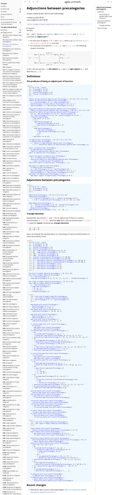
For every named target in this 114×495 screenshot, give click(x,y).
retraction (36, 402)
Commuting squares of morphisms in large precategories (11, 116)
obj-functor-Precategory (55, 104)
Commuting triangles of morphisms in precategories (11, 131)
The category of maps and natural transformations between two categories (12, 84)
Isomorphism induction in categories (12, 392)
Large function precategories (9, 429)
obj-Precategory (41, 102)
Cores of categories (10, 173)
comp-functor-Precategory (47, 250)
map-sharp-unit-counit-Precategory (44, 304)
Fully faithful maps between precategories (10, 315)
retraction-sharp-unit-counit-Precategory (47, 400)
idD (34, 255)
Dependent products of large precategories (11, 200)
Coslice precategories (11, 178)
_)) (68, 471)
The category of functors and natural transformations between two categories (11, 71)
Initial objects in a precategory (10, 387)
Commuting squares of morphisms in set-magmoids (11, 126)
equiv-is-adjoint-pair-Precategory (42, 148)
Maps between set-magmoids (10, 472)
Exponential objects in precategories (11, 270)
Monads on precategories (8, 479)
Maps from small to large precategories (11, 463)
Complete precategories (12, 144)
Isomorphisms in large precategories (11, 410)
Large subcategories (10, 435)
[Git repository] (108, 2)
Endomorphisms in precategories (10, 228)
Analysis (4, 30)
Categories (7, 67)
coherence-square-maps (39, 117)
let (31, 250)
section (35, 392)
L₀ (34, 263)
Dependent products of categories (11, 191)
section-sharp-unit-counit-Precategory (46, 391)
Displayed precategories (12, 211)
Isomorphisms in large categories (11, 406)
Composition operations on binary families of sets (12, 147)
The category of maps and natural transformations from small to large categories (12, 91)
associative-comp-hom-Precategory (47, 337)
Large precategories (10, 433)
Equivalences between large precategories (11, 242)
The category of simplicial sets (12, 96)
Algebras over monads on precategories (12, 50)
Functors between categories (10, 324)
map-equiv (37, 118)
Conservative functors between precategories (11, 155)
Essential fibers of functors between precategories (10, 252)
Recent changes (102, 28)
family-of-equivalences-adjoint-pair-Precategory (48, 99)
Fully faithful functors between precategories (11, 310)
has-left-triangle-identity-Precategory (44, 273)
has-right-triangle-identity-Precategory (45, 281)
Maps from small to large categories (11, 458)
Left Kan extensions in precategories (11, 446)
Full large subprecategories (8, 296)
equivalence (77, 41)
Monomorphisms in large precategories (11, 483)
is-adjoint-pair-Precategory (40, 140)
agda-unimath (73, 1)
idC (34, 254)
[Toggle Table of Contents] (25, 2)
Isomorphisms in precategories (9, 415)
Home (3, 6)
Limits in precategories (11, 450)
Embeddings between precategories (11, 219)
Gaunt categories (9, 360)
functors (61, 34)
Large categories (9, 423)
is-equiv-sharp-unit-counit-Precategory (46, 410)
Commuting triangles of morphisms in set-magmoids (11, 136)
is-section (36, 325)
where (69, 24)
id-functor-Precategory (47, 254)
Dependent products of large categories (11, 195)
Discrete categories (10, 208)
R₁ (34, 268)
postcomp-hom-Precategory (45, 340)
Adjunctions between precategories (10, 45)
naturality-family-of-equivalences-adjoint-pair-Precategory (52, 109)
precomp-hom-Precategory (45, 334)
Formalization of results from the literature (9, 23)
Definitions (100, 12)
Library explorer (6, 14)
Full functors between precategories (11, 288)
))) (41, 290)
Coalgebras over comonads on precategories (11, 101)
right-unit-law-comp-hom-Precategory (48, 387)
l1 (30, 87)
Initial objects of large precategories (11, 383)
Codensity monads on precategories (11, 108)
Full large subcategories (12, 292)
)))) (45, 373)
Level (43, 87)
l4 (38, 87)
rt (32, 298)
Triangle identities (104, 25)
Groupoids (7, 363)
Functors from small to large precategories (11, 334)
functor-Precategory (41, 92)
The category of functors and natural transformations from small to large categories (12, 78)
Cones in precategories (11, 151)
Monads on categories (11, 475)
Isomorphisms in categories (9, 401)
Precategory (37, 89)
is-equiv (35, 412)
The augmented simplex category (11, 63)
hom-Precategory (37, 104)
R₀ (34, 267)
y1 (55, 113)
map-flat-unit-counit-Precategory (44, 314)
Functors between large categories (11, 338)
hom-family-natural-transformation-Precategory (55, 260)
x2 (35, 113)
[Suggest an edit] (111, 2)
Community (5, 9)
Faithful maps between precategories (11, 284)
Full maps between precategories (10, 300)
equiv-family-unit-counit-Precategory (45, 428)
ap (35, 332)
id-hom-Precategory (78, 278)
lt (32, 296)
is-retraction (37, 355)
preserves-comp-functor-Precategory (49, 335)
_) (63, 334)
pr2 (68, 162)
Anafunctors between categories (10, 54)
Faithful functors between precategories (12, 279)
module (29, 24)
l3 (35, 87)
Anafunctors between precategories (10, 59)
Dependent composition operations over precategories (12, 186)
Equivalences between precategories (11, 246)
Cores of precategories (11, 175)
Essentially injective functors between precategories (10, 258)
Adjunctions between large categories (12, 36)
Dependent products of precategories (11, 204)
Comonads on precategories (8, 140)
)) (49, 118)
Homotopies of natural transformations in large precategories (11, 367)
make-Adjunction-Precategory (40, 203)
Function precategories (11, 321)
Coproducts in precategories (9, 169)
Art (2, 17)
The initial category (10, 375)
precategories (48, 34)
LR (36, 200)
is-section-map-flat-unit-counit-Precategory (48, 324)
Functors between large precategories (11, 343)
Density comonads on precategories (11, 182)
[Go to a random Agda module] (37, 2)
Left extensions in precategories (10, 442)
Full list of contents (7, 19)
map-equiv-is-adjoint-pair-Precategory (44, 166)
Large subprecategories (11, 438)
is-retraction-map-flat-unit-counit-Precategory (49, 353)
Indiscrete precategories (12, 372)
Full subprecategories (11, 307)
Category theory (6, 32)
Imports (31, 28)
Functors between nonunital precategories (10, 347)
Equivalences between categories (11, 237)
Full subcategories (10, 304)
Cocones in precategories (12, 105)
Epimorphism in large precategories (11, 233)
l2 (33, 87)
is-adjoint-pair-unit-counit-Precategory (47, 474)
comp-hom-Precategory (42, 122)
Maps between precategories (9, 467)
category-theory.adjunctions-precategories (50, 24)
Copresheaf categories (11, 166)
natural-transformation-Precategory (47, 257)
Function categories (10, 318)
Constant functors (10, 158)
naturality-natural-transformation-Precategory (54, 342)
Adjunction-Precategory (38, 195)
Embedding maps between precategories (10, 214)
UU (71, 99)
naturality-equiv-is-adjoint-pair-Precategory (47, 156)
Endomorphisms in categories (10, 223)
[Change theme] (29, 2)
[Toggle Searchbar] (33, 2)
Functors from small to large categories (11, 329)
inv (35, 345)
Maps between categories (9, 453)
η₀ (34, 260)
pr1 (59, 153)
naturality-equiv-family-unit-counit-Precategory (50, 438)
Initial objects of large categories (11, 378)
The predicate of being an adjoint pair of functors (105, 16)
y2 (57, 113)
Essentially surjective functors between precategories (11, 265)
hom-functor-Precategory (46, 125)
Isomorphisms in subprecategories (9, 419)
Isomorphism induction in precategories (12, 396)
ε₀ (34, 262)
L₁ (34, 265)
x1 (32, 113)
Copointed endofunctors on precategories (12, 162)
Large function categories (12, 426)
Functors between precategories (10, 352)
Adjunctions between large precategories (12, 41)
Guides (4, 11)
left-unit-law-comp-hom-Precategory (48, 350)
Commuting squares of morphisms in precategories (11, 122)
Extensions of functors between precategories (11, 275)
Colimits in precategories (12, 112)
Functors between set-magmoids (11, 356)
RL (34, 252)
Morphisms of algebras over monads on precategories (12, 488)
